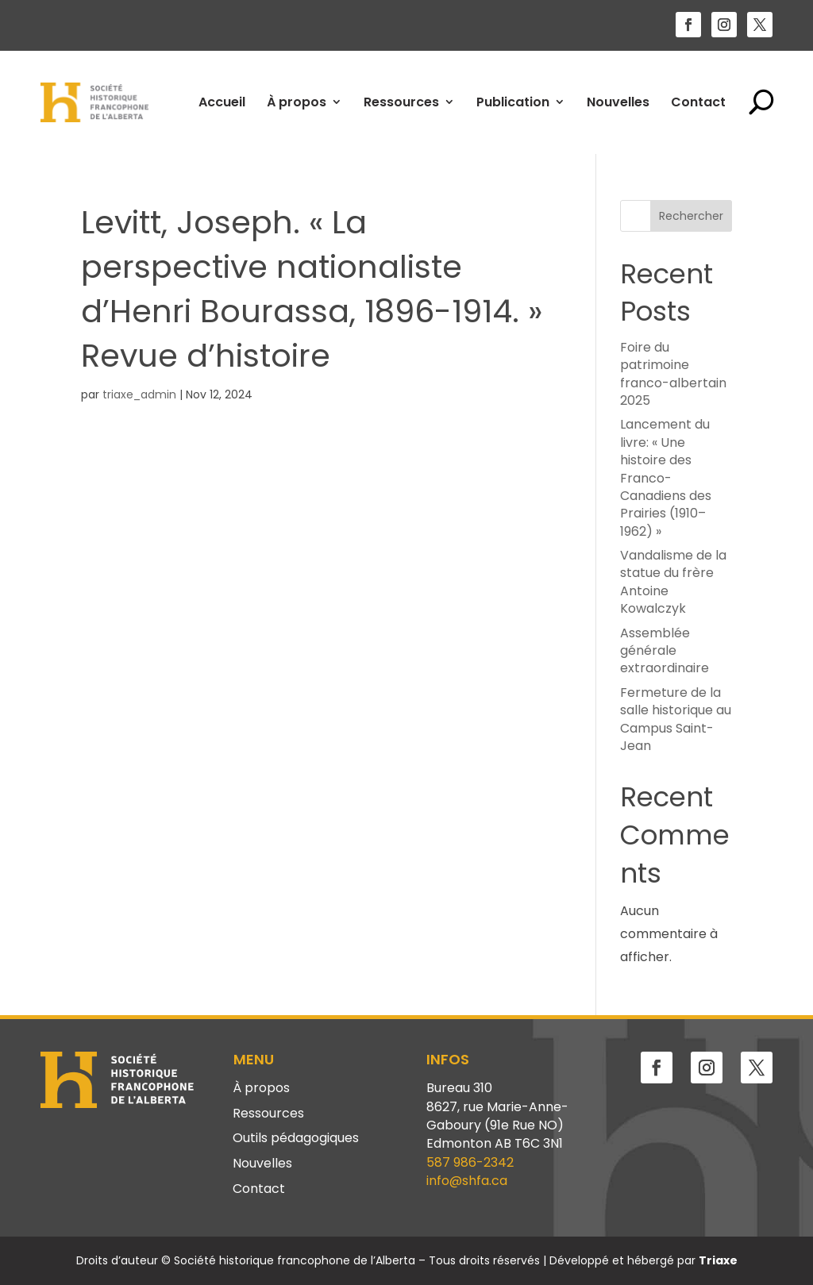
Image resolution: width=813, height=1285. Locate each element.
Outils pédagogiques (296, 1139)
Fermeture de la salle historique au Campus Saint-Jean (675, 719)
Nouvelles (618, 102)
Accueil (221, 102)
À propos (296, 102)
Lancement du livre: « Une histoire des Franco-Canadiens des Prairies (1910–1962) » (665, 477)
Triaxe (718, 1260)
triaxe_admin (139, 394)
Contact (698, 102)
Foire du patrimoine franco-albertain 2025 (673, 374)
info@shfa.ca (466, 1181)
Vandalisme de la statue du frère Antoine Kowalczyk (673, 581)
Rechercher (691, 216)
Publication (512, 102)
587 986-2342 (470, 1162)
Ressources (401, 102)
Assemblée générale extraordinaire (664, 651)
